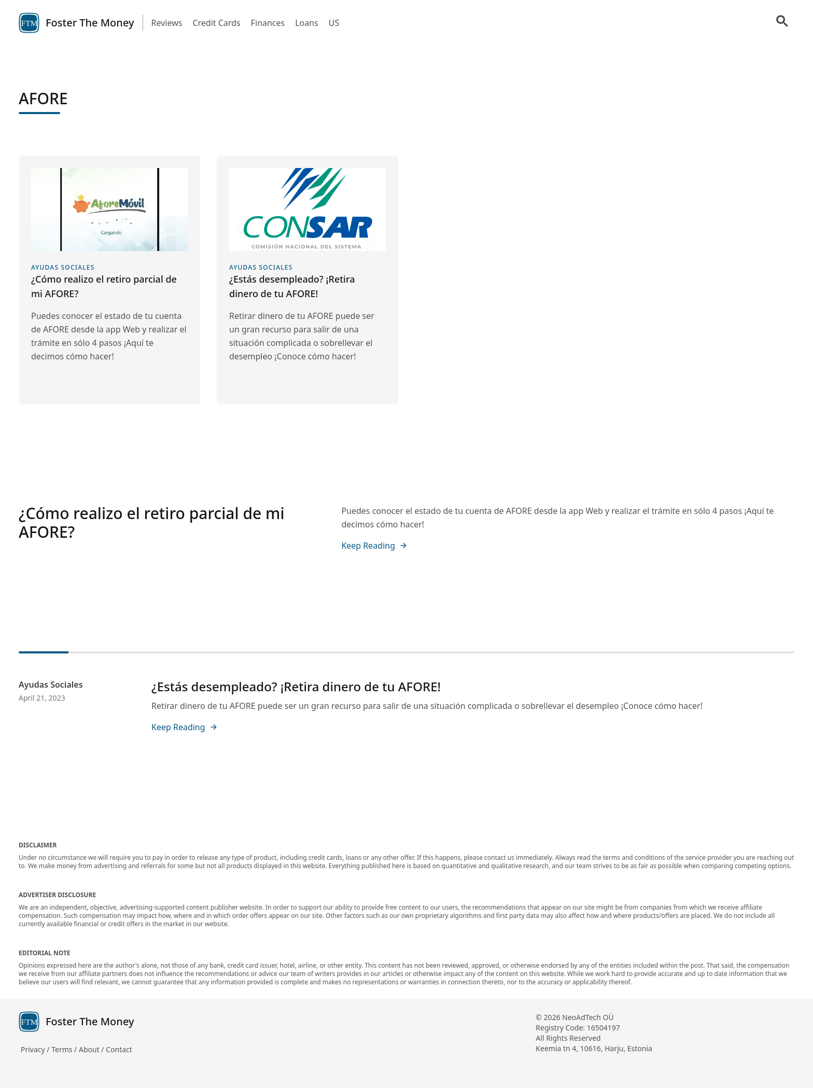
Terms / (65, 1049)
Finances (268, 23)
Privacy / (36, 1049)
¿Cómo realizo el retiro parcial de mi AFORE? (152, 522)
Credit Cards (216, 23)
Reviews (167, 23)
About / (92, 1049)
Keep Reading (374, 545)
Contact (119, 1049)
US (334, 23)
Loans (306, 23)
